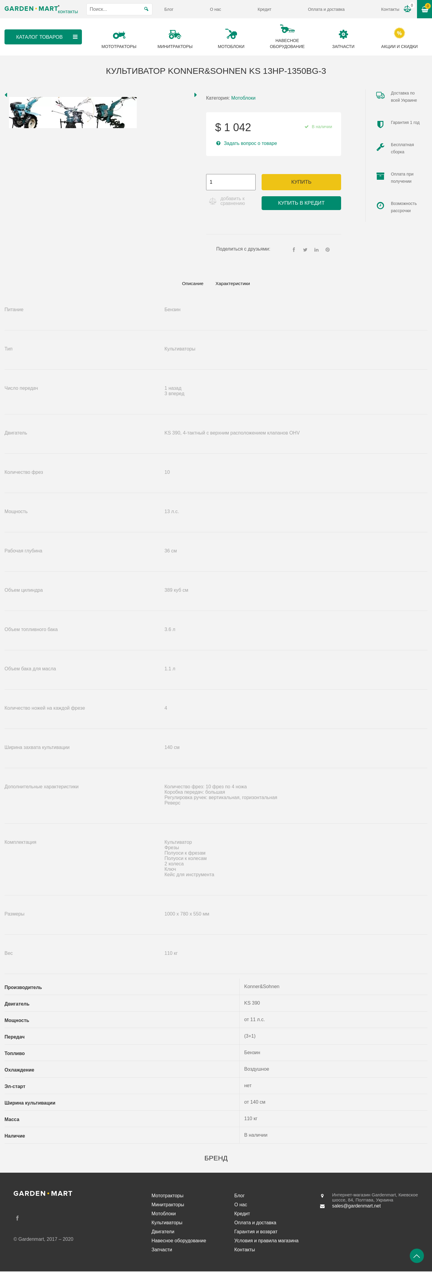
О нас (215, 9)
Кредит (265, 9)
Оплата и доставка (326, 9)
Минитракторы (168, 1205)
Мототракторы (168, 1196)
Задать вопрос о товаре (250, 143)
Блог (168, 9)
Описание (191, 283)
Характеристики (234, 283)
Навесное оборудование (179, 1241)
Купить (301, 182)
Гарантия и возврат (256, 1232)
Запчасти (162, 1250)
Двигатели (163, 1232)
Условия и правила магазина (266, 1241)
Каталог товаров (47, 37)
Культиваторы (167, 1223)
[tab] (190, 284)
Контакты (390, 9)
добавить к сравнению (233, 201)
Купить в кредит (301, 203)
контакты (68, 11)
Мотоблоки (243, 98)
